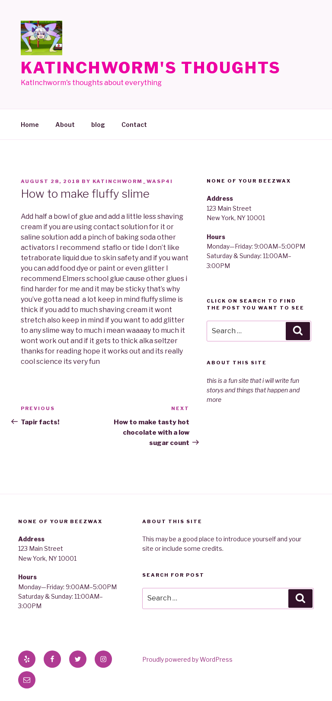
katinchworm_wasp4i (133, 181)
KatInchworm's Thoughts (151, 67)
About (65, 124)
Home (30, 124)
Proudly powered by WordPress (187, 659)
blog (98, 124)
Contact (134, 124)
